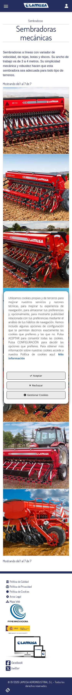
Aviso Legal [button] (13, 596)
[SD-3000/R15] (36, 522)
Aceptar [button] (36, 375)
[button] (36, 5)
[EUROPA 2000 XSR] (36, 254)
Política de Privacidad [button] (19, 586)
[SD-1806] (36, 455)
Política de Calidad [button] (17, 581)
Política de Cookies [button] (17, 591)
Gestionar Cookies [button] (36, 395)
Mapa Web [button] (13, 601)
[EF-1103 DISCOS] (36, 120)
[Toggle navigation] (66, 6)
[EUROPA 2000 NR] (36, 187)
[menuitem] (36, 581)
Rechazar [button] (36, 385)
